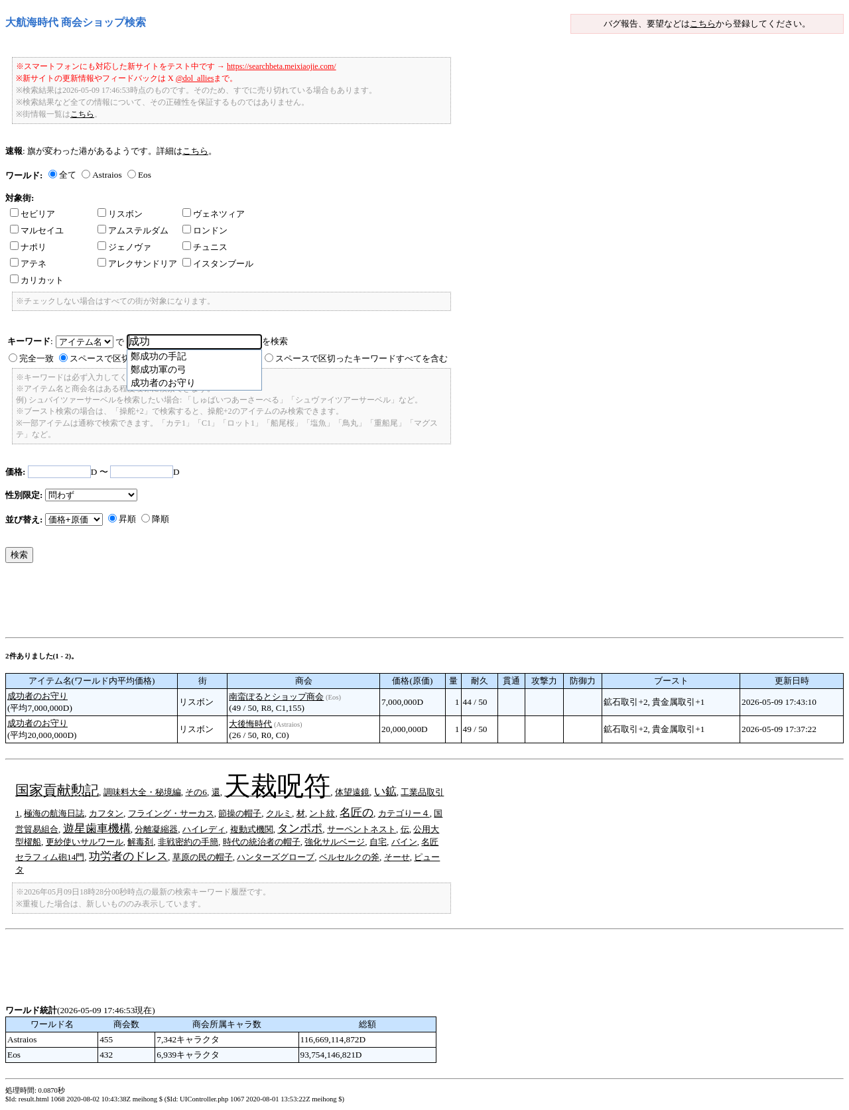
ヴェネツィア (213, 214)
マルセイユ (37, 230)
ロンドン (205, 230)
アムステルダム (133, 230)
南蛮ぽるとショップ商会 (276, 697)
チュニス (205, 247)
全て (67, 175)
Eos (144, 175)
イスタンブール (217, 264)
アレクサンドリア (137, 264)
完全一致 (36, 358)
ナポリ (28, 247)
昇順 (127, 519)
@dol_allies (195, 78)
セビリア (32, 214)
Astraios (106, 175)
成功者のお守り (37, 696)
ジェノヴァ (124, 247)
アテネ (28, 264)
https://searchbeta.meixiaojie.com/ (281, 66)
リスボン (120, 214)
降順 (160, 519)
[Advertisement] (246, 603)
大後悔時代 (250, 724)
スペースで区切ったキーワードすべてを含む (361, 358)
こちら (703, 24)
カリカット (37, 280)
